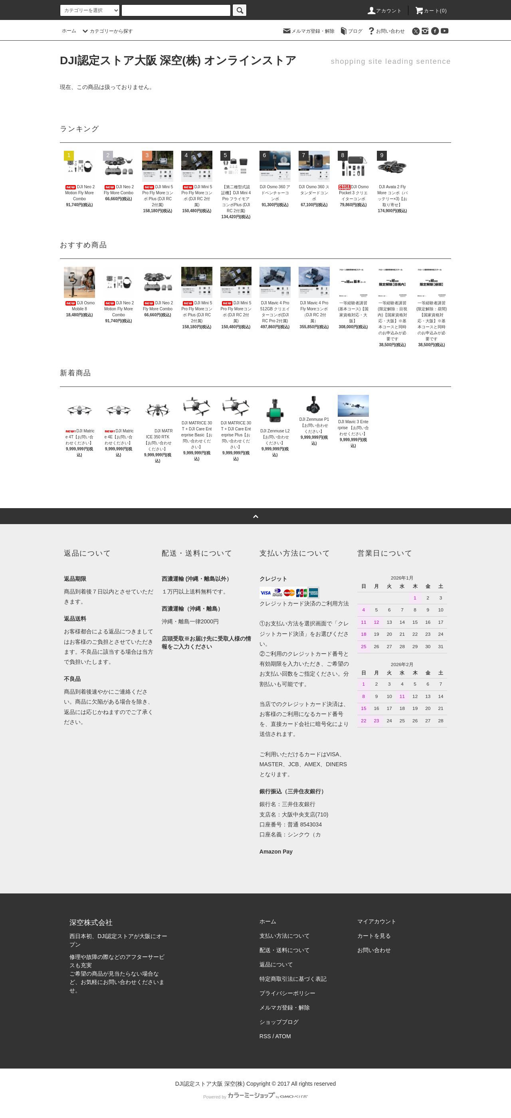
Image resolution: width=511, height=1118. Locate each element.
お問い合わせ (385, 30)
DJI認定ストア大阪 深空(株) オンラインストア (178, 60)
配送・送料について (284, 950)
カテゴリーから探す (106, 31)
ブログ (350, 30)
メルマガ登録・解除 (308, 30)
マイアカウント (376, 921)
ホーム (69, 31)
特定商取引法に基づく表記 (293, 979)
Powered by (255, 1096)
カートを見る (374, 936)
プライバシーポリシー (287, 993)
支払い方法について (284, 936)
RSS (265, 1036)
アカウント (384, 11)
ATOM (283, 1036)
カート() (430, 11)
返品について (276, 964)
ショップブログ (279, 1022)
